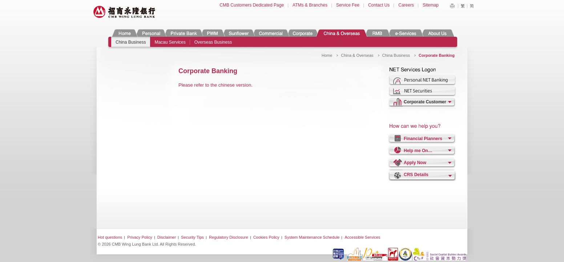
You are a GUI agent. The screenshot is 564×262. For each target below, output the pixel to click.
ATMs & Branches (310, 5)
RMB (377, 33)
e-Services (405, 33)
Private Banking (183, 33)
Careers (406, 5)
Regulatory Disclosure (228, 237)
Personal (150, 33)
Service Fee (347, 5)
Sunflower (238, 33)
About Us (437, 33)
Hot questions (110, 237)
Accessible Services (362, 237)
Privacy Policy (139, 237)
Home (125, 33)
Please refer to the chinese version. (215, 85)
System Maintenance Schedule (312, 237)
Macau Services (169, 42)
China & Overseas (341, 33)
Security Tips (192, 237)
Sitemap (431, 5)
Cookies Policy (266, 237)
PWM (212, 33)
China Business (131, 42)
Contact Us (379, 5)
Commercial (270, 33)
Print (452, 5)
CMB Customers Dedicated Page (251, 5)
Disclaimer (166, 237)
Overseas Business (213, 42)
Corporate (302, 33)
